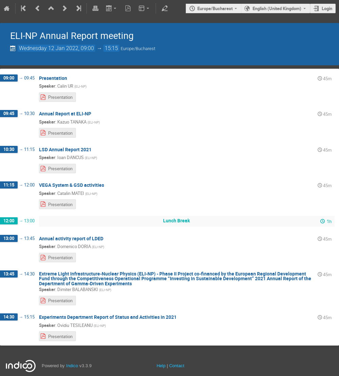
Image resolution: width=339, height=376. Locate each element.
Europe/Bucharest (215, 8)
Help (161, 366)
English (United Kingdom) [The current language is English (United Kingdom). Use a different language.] (277, 8)
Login (327, 8)
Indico (72, 366)
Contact (176, 366)
